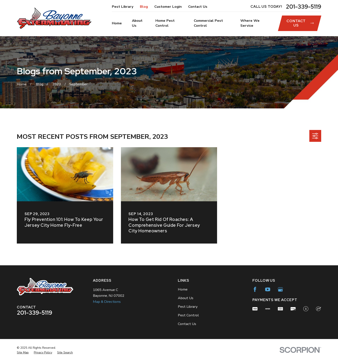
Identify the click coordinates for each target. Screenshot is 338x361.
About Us (185, 297)
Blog (144, 6)
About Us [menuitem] (137, 23)
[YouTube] (267, 289)
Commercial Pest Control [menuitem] (208, 23)
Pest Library (122, 6)
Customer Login (168, 6)
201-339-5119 (303, 6)
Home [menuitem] (117, 23)
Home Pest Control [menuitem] (165, 23)
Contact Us (197, 6)
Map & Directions (107, 301)
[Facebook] (254, 289)
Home (183, 289)
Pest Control (188, 315)
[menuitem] (23, 352)
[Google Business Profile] (280, 289)
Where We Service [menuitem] (250, 23)
